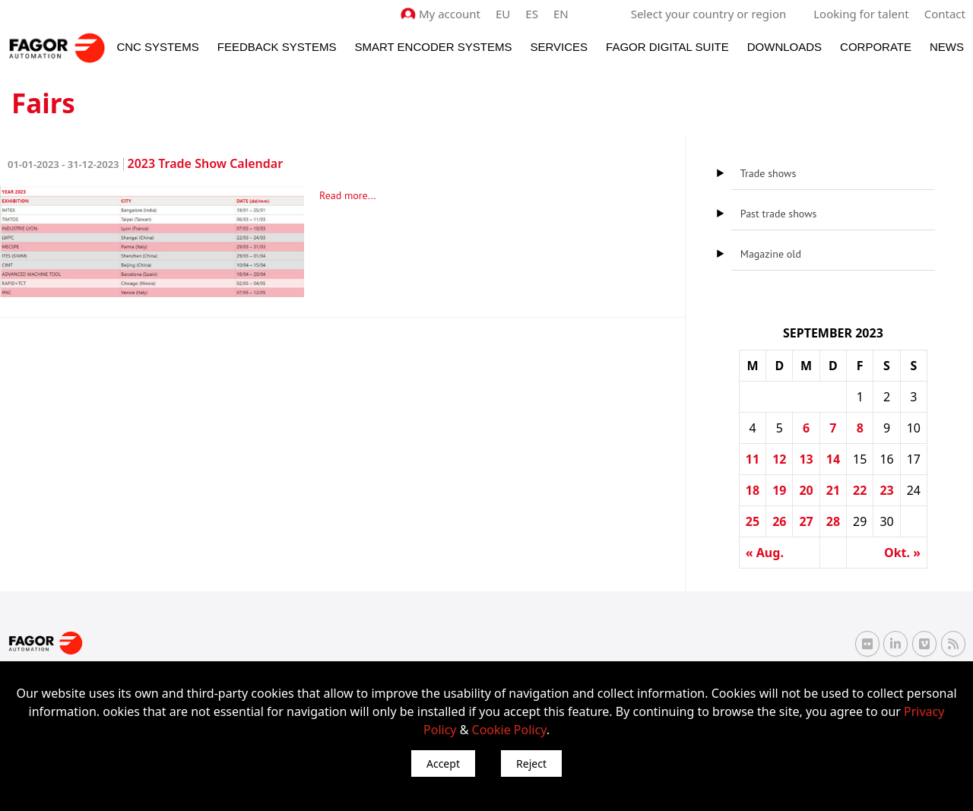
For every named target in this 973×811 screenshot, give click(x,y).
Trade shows (768, 173)
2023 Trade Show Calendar (145, 163)
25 (752, 521)
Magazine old (770, 254)
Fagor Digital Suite (667, 46)
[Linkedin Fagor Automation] (895, 644)
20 (806, 490)
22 (860, 490)
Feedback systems (277, 46)
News (947, 46)
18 (752, 490)
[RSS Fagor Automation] (953, 644)
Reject (531, 763)
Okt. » (902, 552)
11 (752, 459)
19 (779, 490)
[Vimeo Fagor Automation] (924, 644)
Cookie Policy (509, 729)
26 (779, 521)
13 (806, 459)
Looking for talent (860, 13)
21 (833, 490)
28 (833, 521)
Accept (443, 763)
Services (559, 46)
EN (561, 13)
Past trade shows (778, 213)
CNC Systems (157, 46)
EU (503, 13)
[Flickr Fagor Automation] (867, 644)
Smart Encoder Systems (433, 46)
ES (531, 13)
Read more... (347, 195)
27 (806, 521)
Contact (944, 13)
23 (886, 490)
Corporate (875, 46)
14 (833, 459)
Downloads (784, 46)
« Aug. (765, 552)
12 (779, 459)
